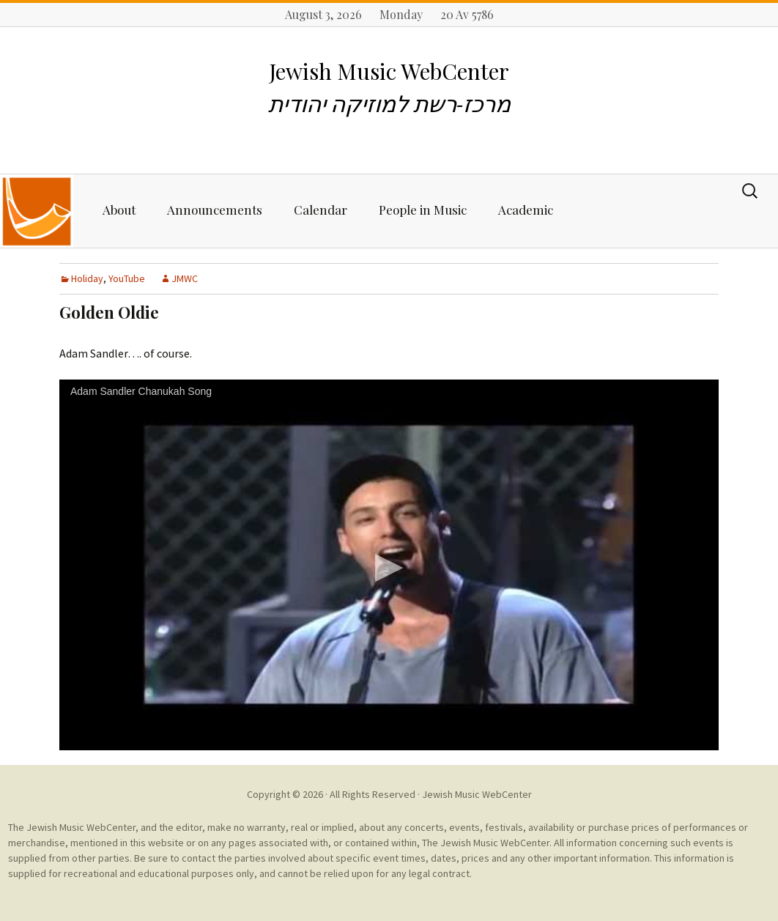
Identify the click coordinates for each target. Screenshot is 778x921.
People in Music (423, 209)
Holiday (87, 278)
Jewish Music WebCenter (477, 794)
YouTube (126, 278)
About (119, 209)
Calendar (320, 209)
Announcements (214, 209)
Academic (525, 209)
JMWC (184, 278)
